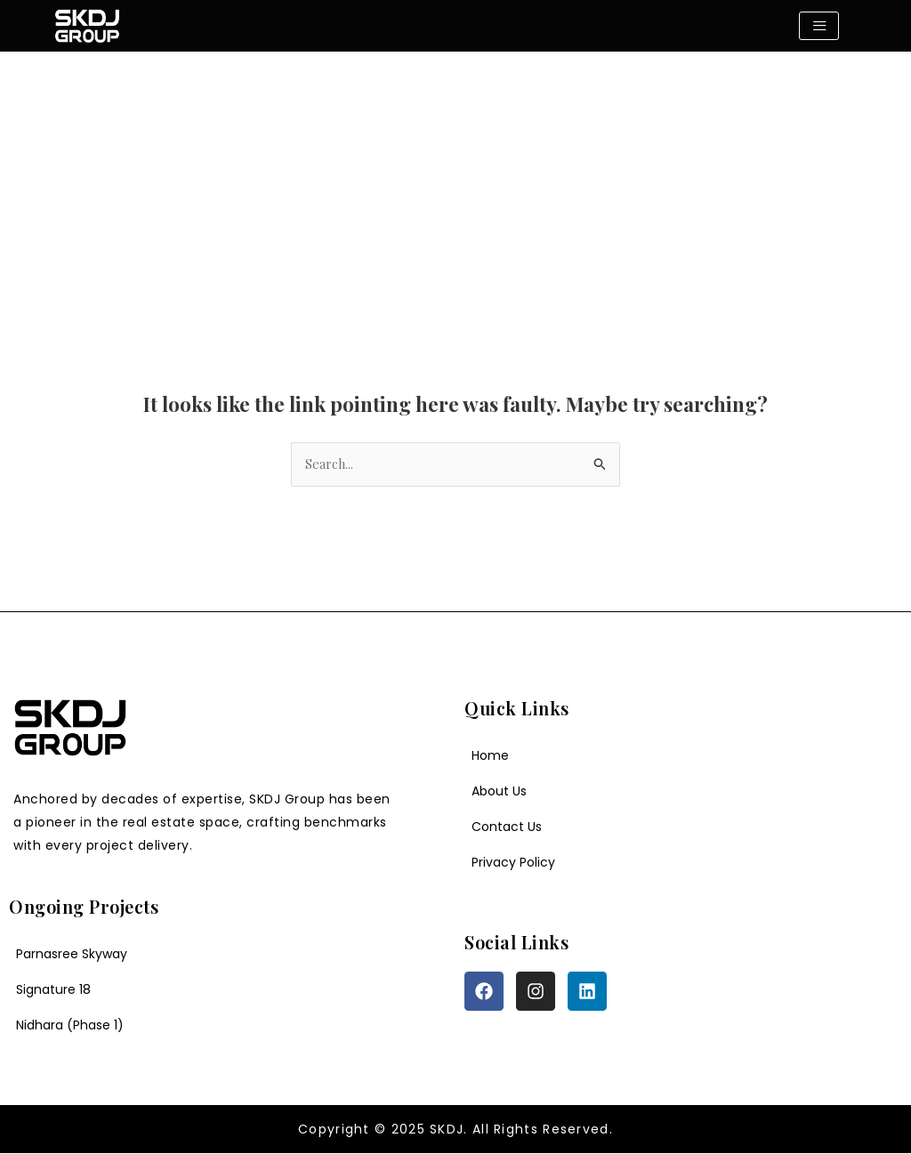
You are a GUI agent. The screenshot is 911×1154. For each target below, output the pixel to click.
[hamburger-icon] (819, 26)
